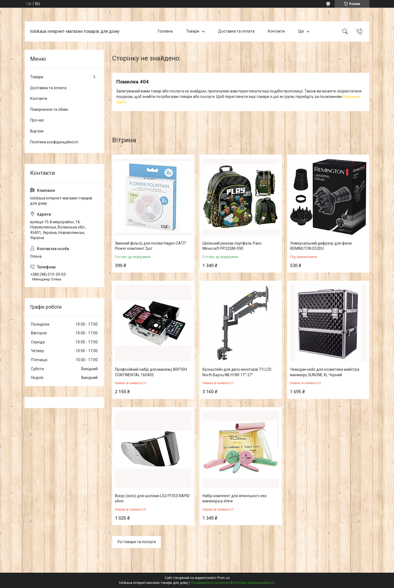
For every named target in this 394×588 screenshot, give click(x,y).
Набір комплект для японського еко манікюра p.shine (234, 498)
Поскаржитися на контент (210, 583)
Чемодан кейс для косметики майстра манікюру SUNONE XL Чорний (324, 372)
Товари (192, 31)
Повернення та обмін (49, 109)
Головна (165, 31)
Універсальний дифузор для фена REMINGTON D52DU (321, 246)
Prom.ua (223, 578)
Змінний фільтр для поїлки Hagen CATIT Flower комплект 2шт (150, 246)
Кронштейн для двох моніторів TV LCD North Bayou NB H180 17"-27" (236, 372)
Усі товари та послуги (136, 542)
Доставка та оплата (236, 31)
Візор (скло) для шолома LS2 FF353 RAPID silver (152, 498)
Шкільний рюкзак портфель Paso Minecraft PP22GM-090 (232, 246)
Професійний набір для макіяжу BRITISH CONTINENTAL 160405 (151, 372)
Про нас (37, 120)
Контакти (276, 31)
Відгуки (37, 131)
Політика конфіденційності (54, 142)
